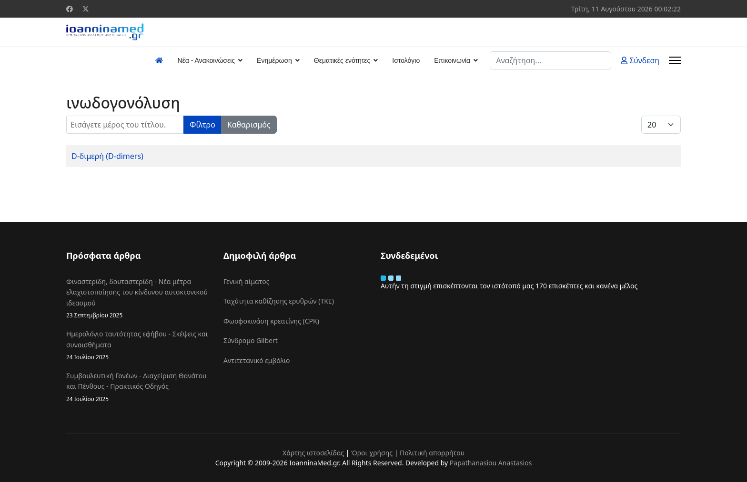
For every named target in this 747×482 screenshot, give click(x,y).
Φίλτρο (202, 124)
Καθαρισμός (249, 124)
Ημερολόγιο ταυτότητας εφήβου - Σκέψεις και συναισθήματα (137, 345)
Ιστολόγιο (406, 60)
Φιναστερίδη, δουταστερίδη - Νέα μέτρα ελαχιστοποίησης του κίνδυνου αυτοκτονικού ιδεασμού (137, 298)
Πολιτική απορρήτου (432, 452)
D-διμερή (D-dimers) (107, 156)
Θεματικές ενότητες (342, 60)
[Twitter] (85, 8)
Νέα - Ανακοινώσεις (206, 60)
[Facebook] (69, 8)
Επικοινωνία (452, 60)
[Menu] (675, 60)
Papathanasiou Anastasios (491, 462)
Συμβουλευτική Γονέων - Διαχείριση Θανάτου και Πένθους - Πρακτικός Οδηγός (137, 387)
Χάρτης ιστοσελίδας (313, 452)
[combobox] (550, 60)
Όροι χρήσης (372, 452)
